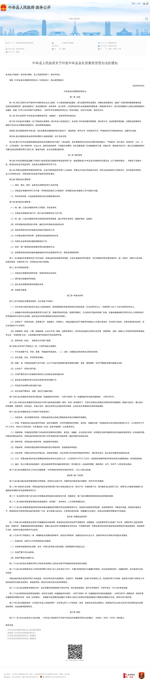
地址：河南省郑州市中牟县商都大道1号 (44, 674)
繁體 (133, 3)
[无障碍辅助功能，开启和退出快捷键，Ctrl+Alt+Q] (146, 3)
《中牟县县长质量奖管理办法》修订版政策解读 (24, 630)
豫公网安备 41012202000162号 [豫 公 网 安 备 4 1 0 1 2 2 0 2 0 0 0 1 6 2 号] (53, 677)
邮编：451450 (65, 674)
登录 (139, 3)
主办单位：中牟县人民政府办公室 (16, 674)
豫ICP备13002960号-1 (30, 677)
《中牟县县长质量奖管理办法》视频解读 (21, 638)
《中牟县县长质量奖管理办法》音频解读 (21, 635)
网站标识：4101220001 (12, 677)
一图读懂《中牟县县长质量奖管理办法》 (21, 633)
